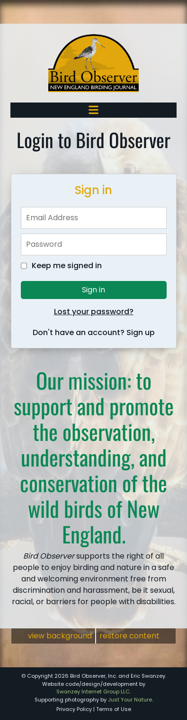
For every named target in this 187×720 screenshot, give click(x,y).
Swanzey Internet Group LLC (93, 691)
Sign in (93, 289)
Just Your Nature (130, 699)
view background (60, 635)
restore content (129, 635)
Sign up (140, 332)
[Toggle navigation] (93, 109)
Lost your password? (94, 311)
